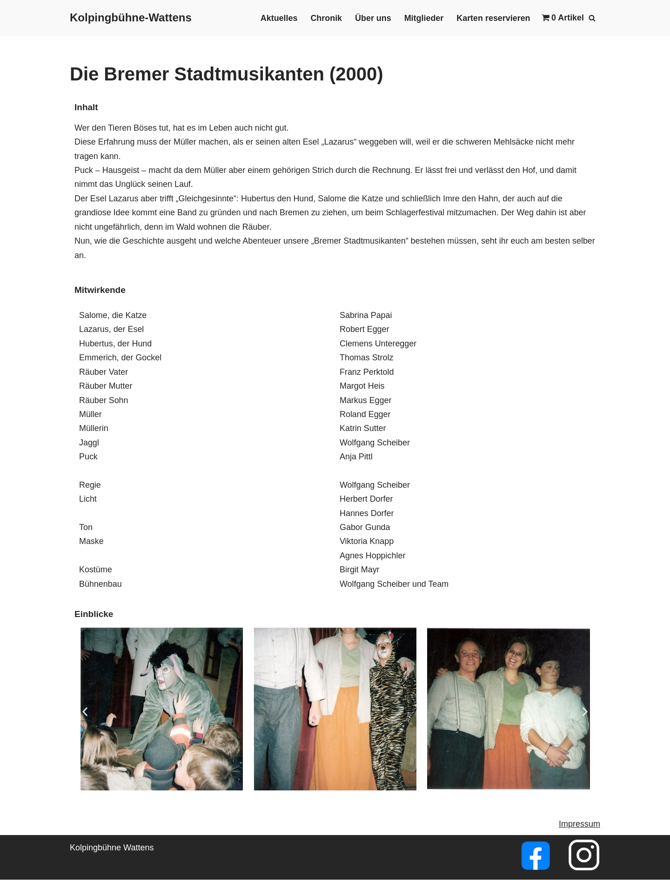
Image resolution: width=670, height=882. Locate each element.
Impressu (576, 826)
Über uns (372, 18)
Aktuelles (277, 18)
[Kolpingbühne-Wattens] (131, 17)
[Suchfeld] (592, 17)
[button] (85, 713)
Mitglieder (423, 18)
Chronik (325, 18)
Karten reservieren (493, 18)
